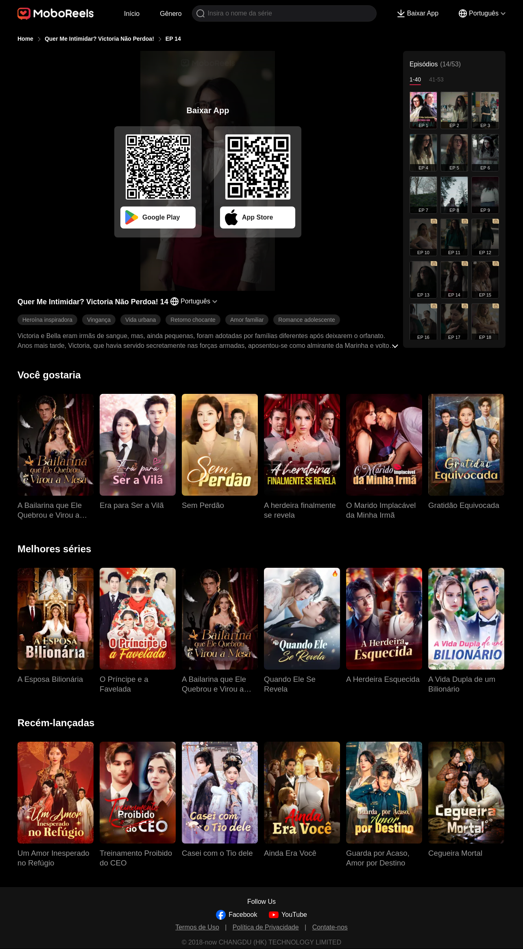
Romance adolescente (306, 319)
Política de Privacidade (266, 927)
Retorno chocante (193, 319)
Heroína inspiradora (47, 319)
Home (25, 38)
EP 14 (173, 38)
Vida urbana (140, 319)
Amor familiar (247, 319)
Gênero (170, 13)
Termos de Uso (197, 927)
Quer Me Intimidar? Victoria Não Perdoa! (99, 38)
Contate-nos (330, 927)
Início (131, 13)
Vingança (99, 319)
